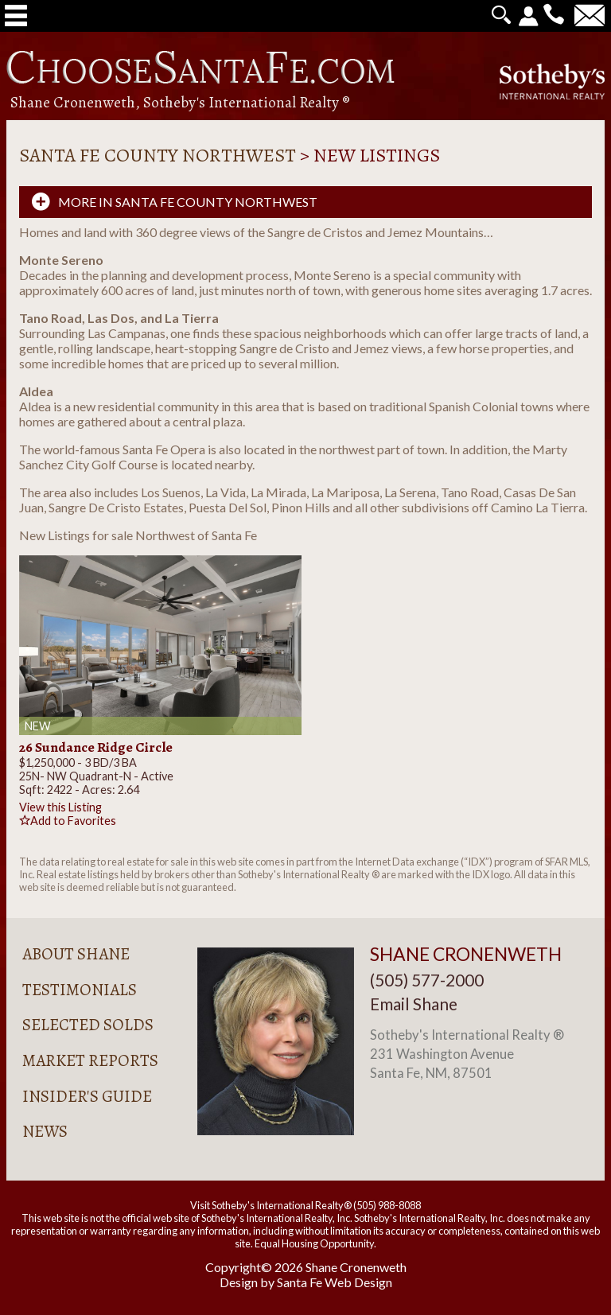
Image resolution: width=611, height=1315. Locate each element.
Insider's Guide (87, 1096)
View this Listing (60, 807)
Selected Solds (88, 1024)
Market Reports (90, 1060)
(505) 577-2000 (427, 980)
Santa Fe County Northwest (157, 155)
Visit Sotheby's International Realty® (271, 1205)
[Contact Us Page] (589, 20)
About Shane (76, 954)
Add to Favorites (67, 820)
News (45, 1131)
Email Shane (413, 1003)
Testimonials (79, 989)
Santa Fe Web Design (334, 1282)
